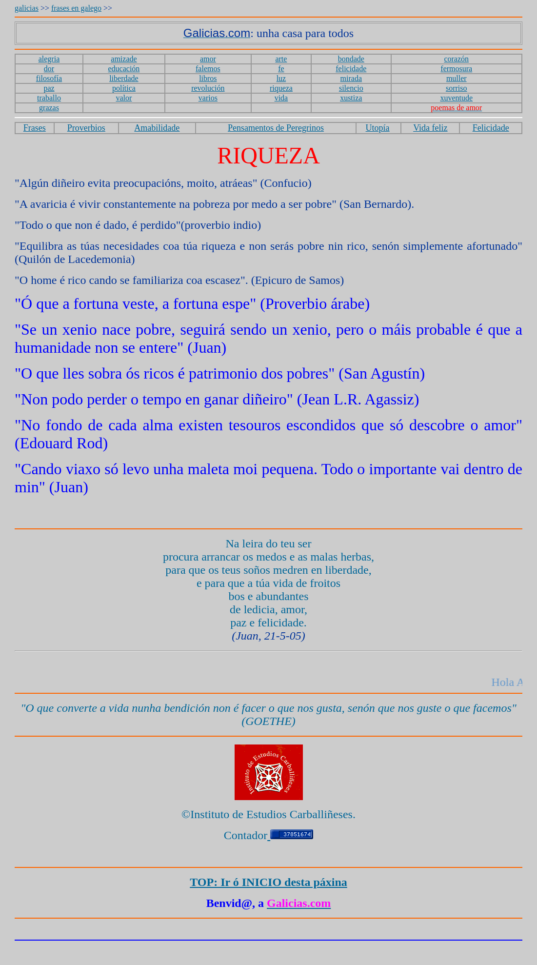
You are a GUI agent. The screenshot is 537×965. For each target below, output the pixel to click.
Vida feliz (430, 128)
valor (124, 98)
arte (281, 59)
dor (49, 68)
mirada (351, 78)
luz (281, 78)
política (124, 88)
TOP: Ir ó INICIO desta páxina (268, 882)
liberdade (124, 78)
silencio (351, 88)
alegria (49, 59)
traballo (49, 98)
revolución (207, 88)
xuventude (456, 98)
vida (281, 98)
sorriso (456, 88)
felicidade (351, 68)
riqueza (281, 88)
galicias (27, 8)
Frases (34, 128)
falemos (208, 68)
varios (208, 98)
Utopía (378, 128)
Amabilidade (156, 128)
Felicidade (491, 128)
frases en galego (76, 8)
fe (281, 68)
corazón (456, 59)
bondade (351, 59)
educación (124, 68)
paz (48, 88)
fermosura (456, 68)
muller (456, 78)
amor (208, 59)
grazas (49, 107)
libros (208, 78)
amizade (124, 59)
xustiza (351, 98)
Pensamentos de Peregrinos (276, 128)
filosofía (49, 78)
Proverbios (86, 128)
